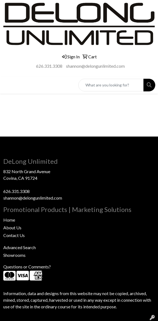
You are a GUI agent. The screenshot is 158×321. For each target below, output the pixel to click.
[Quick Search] (111, 85)
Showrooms (14, 255)
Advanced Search (19, 247)
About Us (12, 227)
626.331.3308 (49, 66)
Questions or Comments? (27, 266)
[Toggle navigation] (8, 85)
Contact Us (14, 235)
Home (9, 219)
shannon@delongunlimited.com (95, 66)
